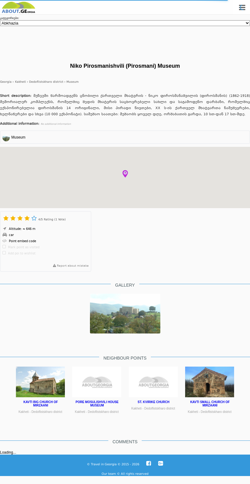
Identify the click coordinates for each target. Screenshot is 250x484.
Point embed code (22, 241)
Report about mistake (69, 266)
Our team (109, 473)
